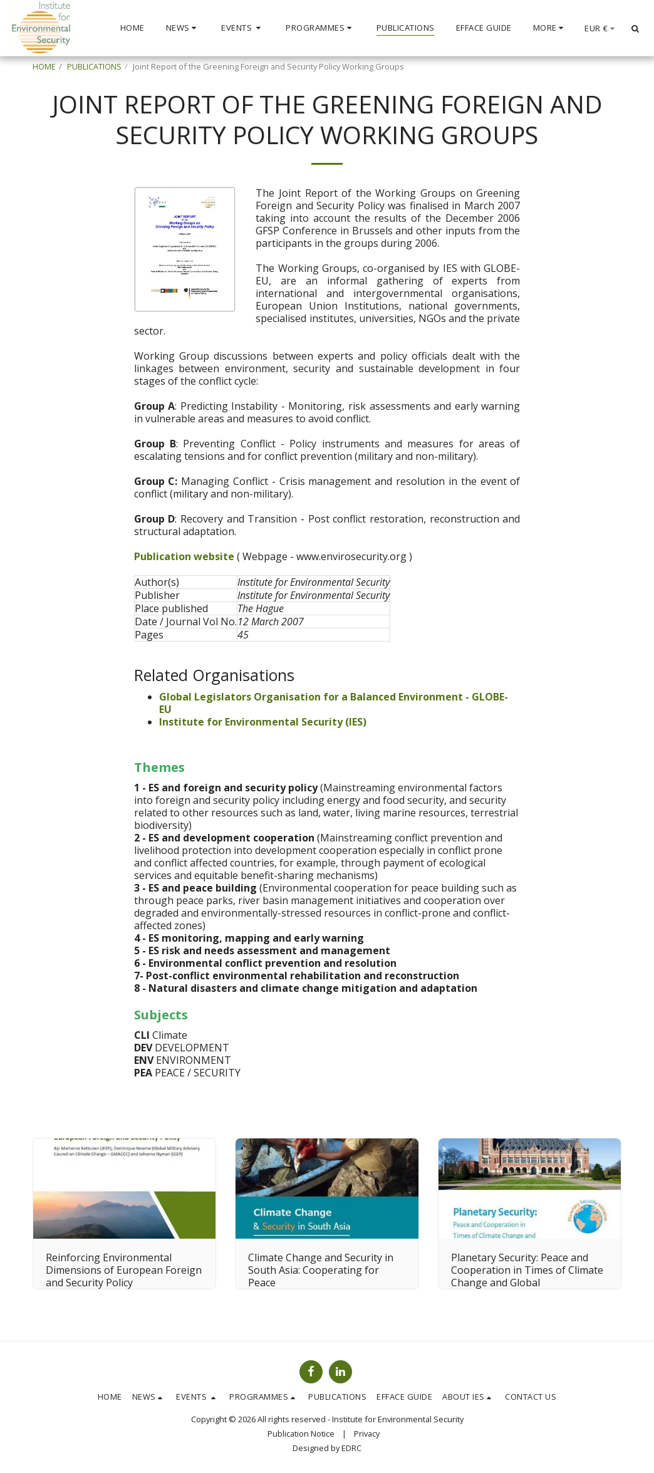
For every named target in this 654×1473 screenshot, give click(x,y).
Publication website (185, 556)
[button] (183, 28)
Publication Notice (301, 1433)
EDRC (351, 1448)
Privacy (367, 1433)
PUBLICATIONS (94, 66)
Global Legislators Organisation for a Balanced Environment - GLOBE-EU (333, 703)
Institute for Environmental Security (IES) (262, 722)
